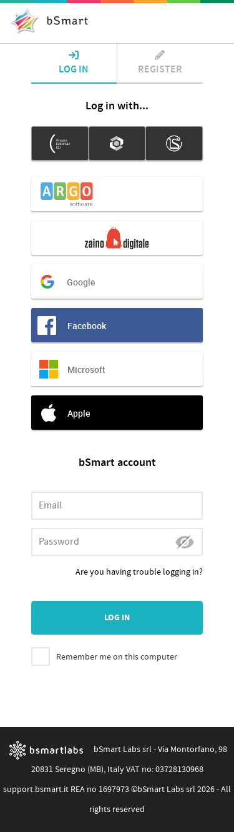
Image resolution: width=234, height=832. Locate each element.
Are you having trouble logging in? (139, 572)
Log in (74, 63)
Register (160, 63)
